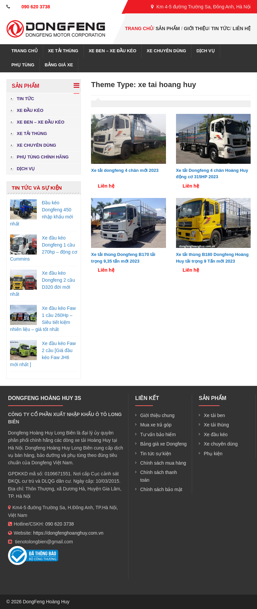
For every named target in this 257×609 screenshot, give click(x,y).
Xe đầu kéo (30, 110)
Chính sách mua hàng (163, 463)
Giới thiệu (196, 28)
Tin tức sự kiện (155, 453)
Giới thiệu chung (157, 415)
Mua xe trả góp (156, 424)
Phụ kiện (213, 453)
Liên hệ (242, 28)
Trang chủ (139, 28)
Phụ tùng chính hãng (43, 156)
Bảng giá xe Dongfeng (163, 444)
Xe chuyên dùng (166, 50)
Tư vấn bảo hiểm (158, 434)
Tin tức (220, 28)
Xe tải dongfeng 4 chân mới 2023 (124, 170)
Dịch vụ (205, 50)
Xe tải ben (214, 415)
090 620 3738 (59, 524)
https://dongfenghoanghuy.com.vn (68, 533)
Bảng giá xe (59, 64)
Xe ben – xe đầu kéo (112, 50)
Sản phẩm (168, 28)
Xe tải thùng (63, 50)
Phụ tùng (22, 64)
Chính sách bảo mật (161, 489)
